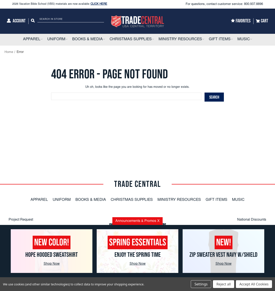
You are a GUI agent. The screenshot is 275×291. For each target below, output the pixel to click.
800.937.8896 (253, 4)
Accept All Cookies (254, 284)
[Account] (16, 21)
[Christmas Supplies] (131, 39)
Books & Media (90, 200)
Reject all (223, 284)
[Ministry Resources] (181, 39)
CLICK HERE (98, 4)
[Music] (244, 39)
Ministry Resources (179, 200)
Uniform (62, 200)
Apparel (39, 200)
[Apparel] (33, 39)
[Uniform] (57, 39)
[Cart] (262, 21)
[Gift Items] (220, 39)
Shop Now (52, 264)
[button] (41, 39)
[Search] (33, 21)
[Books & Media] (88, 39)
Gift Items (216, 200)
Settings (201, 284)
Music (238, 200)
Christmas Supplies (132, 200)
